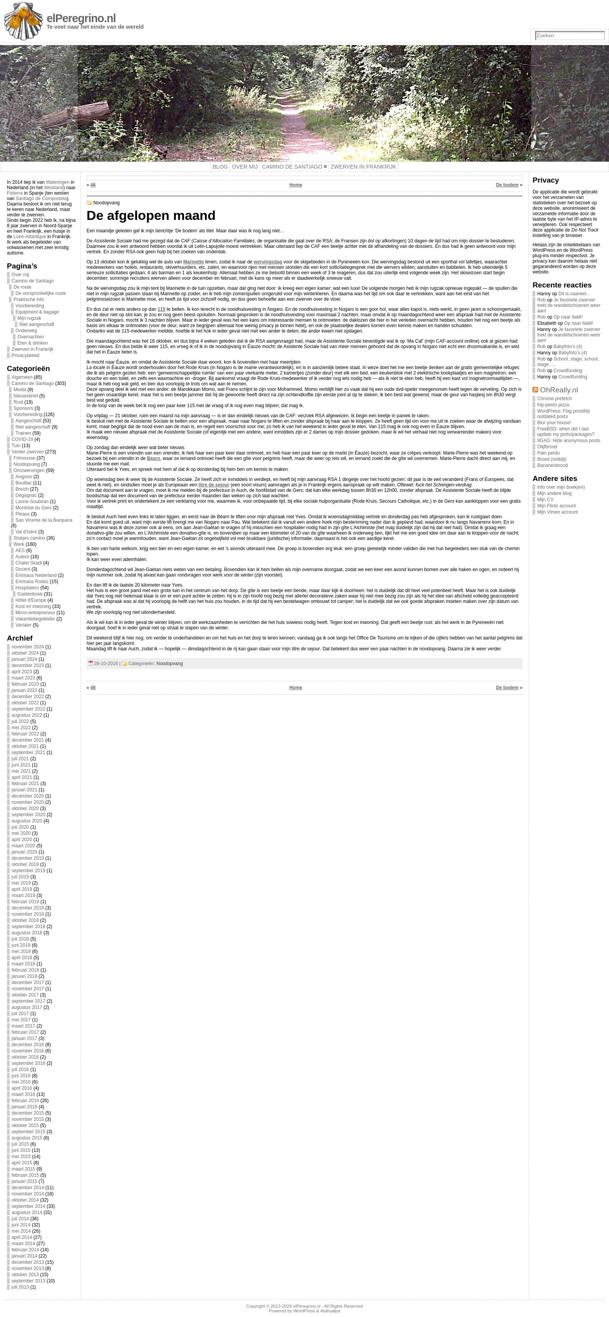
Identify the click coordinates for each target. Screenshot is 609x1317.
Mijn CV (545, 499)
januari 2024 (24, 659)
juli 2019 (20, 877)
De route (22, 287)
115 (161, 309)
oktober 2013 (25, 1274)
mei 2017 (21, 1020)
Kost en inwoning (33, 606)
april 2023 (22, 671)
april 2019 (22, 889)
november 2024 (28, 647)
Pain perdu (548, 453)
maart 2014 (23, 1243)
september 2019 (28, 870)
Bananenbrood (552, 465)
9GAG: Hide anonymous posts (568, 440)
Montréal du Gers (34, 507)
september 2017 (28, 1001)
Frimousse (24, 458)
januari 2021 (24, 790)
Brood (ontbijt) (551, 459)
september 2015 (28, 1131)
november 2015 (28, 1119)
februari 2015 (25, 1175)
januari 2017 (24, 1038)
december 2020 (28, 796)
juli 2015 (20, 1144)
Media (20, 389)
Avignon (24, 476)
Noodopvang (27, 464)
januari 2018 (24, 976)
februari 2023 (25, 684)
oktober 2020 (25, 808)
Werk (19, 544)
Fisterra (15, 193)
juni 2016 (21, 1075)
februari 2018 (25, 970)
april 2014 (22, 1237)
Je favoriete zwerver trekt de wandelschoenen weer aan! (568, 305)
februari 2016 (25, 1100)
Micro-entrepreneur (35, 612)
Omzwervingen (29, 470)
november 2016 (28, 1051)
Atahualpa (330, 1310)
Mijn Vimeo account (557, 512)
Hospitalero (27, 588)
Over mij (20, 274)
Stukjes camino (29, 538)
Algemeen (22, 377)
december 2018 (28, 908)
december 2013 (28, 1262)
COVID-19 (22, 439)
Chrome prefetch (554, 398)
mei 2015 (21, 1156)
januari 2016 (24, 1107)
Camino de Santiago (33, 281)
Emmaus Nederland (36, 575)
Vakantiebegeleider (35, 619)
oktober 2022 (25, 703)
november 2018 (28, 914)
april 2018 (22, 957)
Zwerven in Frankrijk (33, 349)
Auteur (22, 556)
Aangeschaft (29, 420)
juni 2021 (21, 765)
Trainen (23, 433)
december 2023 (28, 665)
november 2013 (28, 1268)
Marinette (193, 262)
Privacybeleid (25, 355)
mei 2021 (21, 771)
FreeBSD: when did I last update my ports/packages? (565, 431)
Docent (23, 569)
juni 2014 (21, 1225)
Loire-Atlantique (30, 236)
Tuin (16, 445)
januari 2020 (24, 852)
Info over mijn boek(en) (561, 487)
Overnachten (30, 337)
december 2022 (28, 696)
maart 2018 (23, 964)
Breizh (22, 489)
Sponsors (23, 408)
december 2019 (28, 858)
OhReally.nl (559, 390)
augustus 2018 (27, 932)
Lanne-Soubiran (32, 501)
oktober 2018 (25, 920)
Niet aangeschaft (36, 324)
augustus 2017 (27, 1007)
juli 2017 (20, 1013)
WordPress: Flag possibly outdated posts (563, 413)
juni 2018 (21, 945)
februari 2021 (25, 783)
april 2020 (22, 839)
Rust (18, 402)
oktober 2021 (25, 746)
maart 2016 (23, 1094)
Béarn (153, 458)
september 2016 (28, 1063)
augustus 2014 (27, 1212)
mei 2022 (21, 727)
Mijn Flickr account (556, 506)
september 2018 (28, 926)
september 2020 (28, 814)
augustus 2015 (27, 1138)
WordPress (304, 1310)
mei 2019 (21, 883)
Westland (53, 187)
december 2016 (28, 1044)
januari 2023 (24, 690)
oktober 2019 (25, 864)
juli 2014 (20, 1218)
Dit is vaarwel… (575, 293)
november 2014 (28, 1194)
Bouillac (24, 483)
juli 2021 (20, 758)
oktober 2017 (25, 995)
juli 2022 (20, 721)
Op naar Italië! (568, 317)
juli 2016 (20, 1069)
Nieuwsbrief (26, 396)
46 (93, 185)
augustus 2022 (27, 715)
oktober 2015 (25, 1125)
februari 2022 (25, 734)
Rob (541, 300)
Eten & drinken (32, 343)
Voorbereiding (30, 305)
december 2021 (28, 740)
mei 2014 (21, 1231)
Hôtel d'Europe (31, 600)
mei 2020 (21, 833)
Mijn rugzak (29, 318)
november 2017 (28, 988)
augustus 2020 (27, 821)
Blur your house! (554, 422)
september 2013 (28, 1281)
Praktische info (29, 299)
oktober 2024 (25, 653)
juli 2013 (20, 1287)
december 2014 (28, 1187)
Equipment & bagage (37, 312)
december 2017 (28, 982)
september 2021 (28, 752)
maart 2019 (23, 895)
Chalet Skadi (29, 563)
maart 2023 (23, 678)
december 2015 (28, 1113)
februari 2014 (25, 1250)
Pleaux (23, 514)
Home (295, 185)
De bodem (507, 185)
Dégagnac (26, 495)
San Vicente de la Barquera (44, 520)
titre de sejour (213, 485)
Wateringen (58, 182)
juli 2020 (20, 827)
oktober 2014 (25, 1200)
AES (20, 550)
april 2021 (22, 777)
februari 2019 (25, 901)
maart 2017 (23, 1026)
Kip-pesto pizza (553, 405)
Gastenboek (30, 594)
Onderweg (26, 330)
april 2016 (22, 1088)
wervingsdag (268, 262)
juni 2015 (21, 1150)
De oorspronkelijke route (41, 293)
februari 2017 (25, 1032)
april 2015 (22, 1162)
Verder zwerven (28, 452)
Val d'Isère (26, 532)
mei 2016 (21, 1082)
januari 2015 (24, 1181)
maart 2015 (23, 1169)
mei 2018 (21, 951)
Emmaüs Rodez (32, 581)
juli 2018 (20, 939)
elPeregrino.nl (81, 18)
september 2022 (28, 709)
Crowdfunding (567, 370)
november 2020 (28, 802)
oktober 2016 (25, 1057)
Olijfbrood (547, 446)
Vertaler (23, 625)
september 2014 (28, 1206)
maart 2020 (23, 845)
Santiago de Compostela (41, 198)
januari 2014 (24, 1256)
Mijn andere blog (554, 493)
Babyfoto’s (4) (567, 346)
